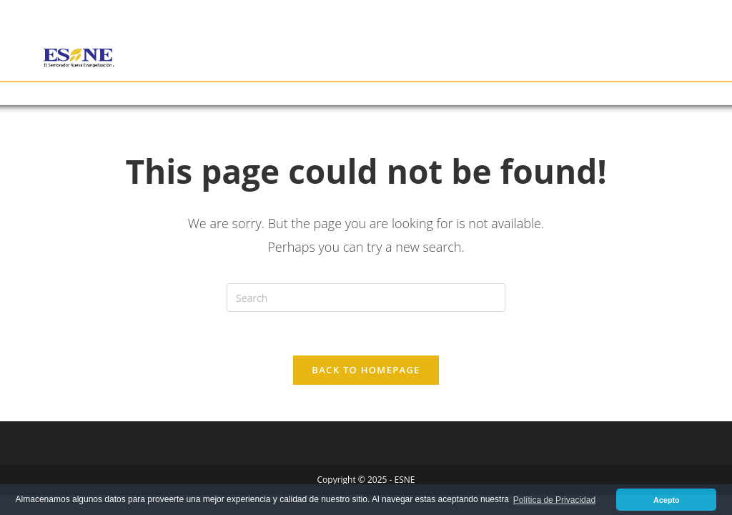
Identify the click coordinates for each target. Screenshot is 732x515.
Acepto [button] (666, 500)
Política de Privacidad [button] (554, 500)
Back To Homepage (366, 369)
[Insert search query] (366, 297)
